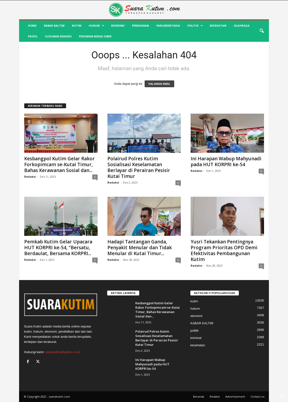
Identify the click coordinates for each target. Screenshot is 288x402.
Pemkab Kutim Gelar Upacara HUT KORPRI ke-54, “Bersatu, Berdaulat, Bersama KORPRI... (58, 248)
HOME (32, 25)
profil (33, 36)
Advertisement (235, 396)
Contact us (257, 396)
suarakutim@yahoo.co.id (62, 352)
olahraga (242, 25)
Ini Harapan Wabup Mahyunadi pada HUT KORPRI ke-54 (226, 161)
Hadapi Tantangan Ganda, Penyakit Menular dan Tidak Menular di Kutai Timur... (139, 248)
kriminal (195, 338)
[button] (261, 31)
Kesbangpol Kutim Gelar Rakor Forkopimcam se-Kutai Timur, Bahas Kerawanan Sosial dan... (59, 164)
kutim (76, 25)
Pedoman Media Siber (95, 36)
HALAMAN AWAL (159, 83)
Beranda (198, 396)
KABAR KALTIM (54, 25)
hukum (96, 25)
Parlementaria (168, 25)
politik (195, 25)
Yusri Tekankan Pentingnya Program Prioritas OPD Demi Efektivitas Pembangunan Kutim (224, 250)
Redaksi (30, 176)
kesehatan (218, 25)
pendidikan (140, 25)
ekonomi (118, 25)
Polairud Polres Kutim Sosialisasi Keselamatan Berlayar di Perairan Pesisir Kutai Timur (138, 167)
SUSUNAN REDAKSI (58, 36)
